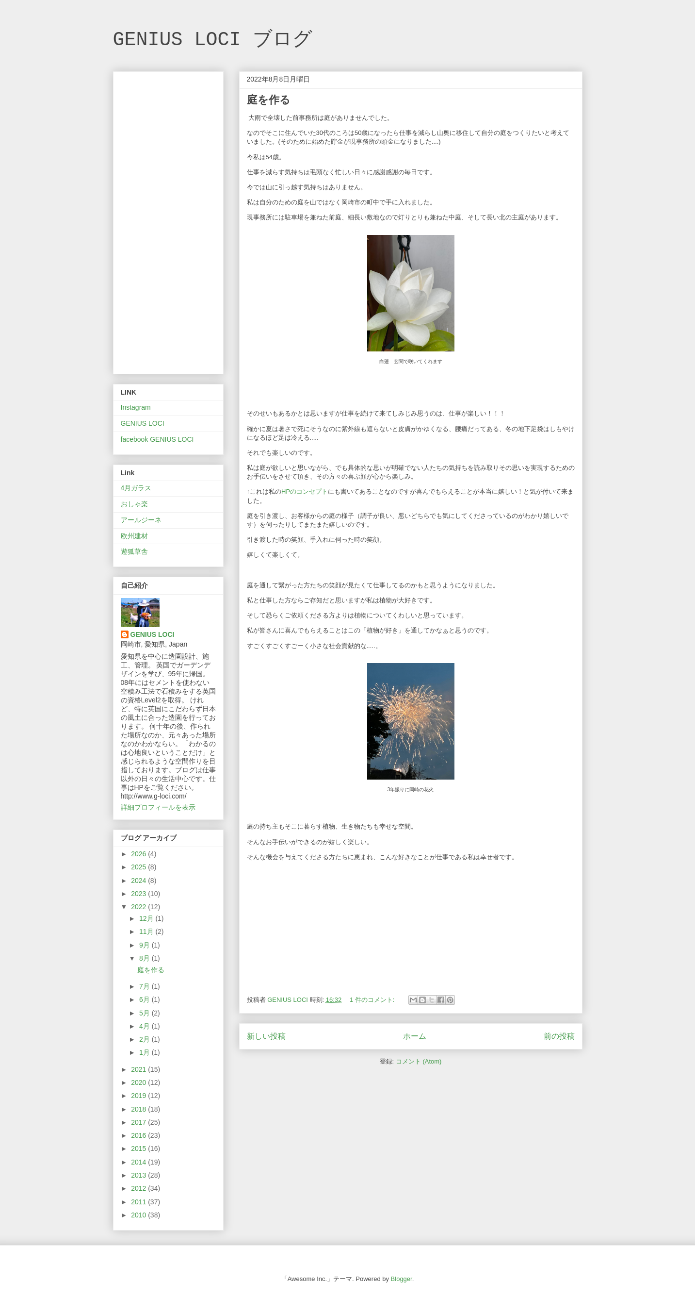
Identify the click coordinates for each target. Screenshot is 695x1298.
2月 (145, 1039)
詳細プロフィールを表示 (158, 807)
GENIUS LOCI (142, 423)
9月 (145, 945)
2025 (139, 867)
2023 (139, 894)
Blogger (401, 1278)
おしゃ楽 (134, 504)
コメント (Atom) (419, 1061)
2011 (139, 1202)
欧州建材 (134, 536)
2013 (139, 1175)
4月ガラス (136, 488)
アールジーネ (141, 520)
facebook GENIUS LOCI (157, 439)
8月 (145, 958)
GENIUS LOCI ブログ (212, 40)
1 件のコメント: (373, 999)
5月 (145, 1013)
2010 (139, 1215)
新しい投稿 (266, 1036)
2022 (139, 907)
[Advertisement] (168, 220)
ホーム (414, 1036)
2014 (139, 1162)
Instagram (136, 407)
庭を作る (269, 100)
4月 (145, 1026)
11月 (147, 931)
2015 (139, 1148)
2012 (139, 1188)
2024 (139, 880)
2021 (139, 1069)
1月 (145, 1052)
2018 (139, 1109)
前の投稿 (559, 1036)
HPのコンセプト (304, 491)
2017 (139, 1122)
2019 (139, 1095)
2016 (139, 1135)
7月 (145, 986)
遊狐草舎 (134, 551)
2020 (139, 1082)
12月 (147, 918)
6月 (145, 999)
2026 (139, 854)
